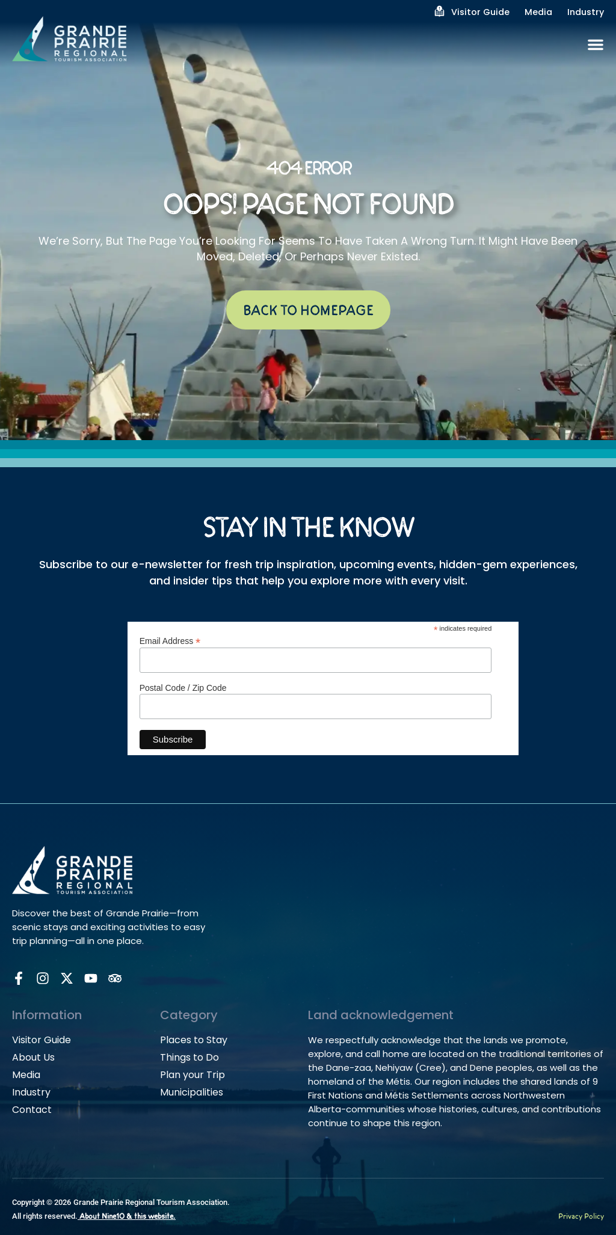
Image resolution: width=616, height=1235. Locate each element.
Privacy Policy (581, 1217)
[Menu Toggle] (595, 44)
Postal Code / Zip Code (183, 688)
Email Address (170, 641)
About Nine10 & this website (126, 1217)
